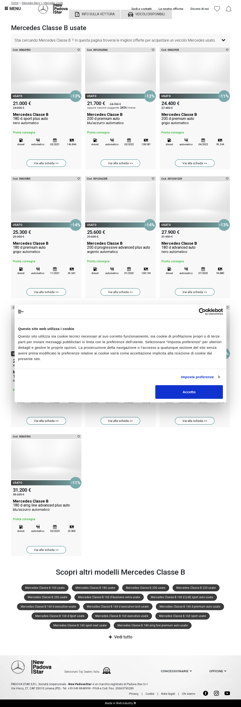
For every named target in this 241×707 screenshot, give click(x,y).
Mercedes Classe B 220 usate (196, 587)
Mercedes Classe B (46, 118)
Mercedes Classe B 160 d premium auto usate (190, 606)
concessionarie (175, 671)
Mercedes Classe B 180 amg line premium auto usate (152, 625)
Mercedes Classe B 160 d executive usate (48, 606)
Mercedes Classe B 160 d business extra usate (109, 597)
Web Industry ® (126, 703)
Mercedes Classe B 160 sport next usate (80, 625)
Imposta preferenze (197, 377)
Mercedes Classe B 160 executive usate (121, 616)
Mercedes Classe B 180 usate (95, 587)
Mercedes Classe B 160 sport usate (182, 616)
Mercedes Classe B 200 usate (145, 587)
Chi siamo (188, 693)
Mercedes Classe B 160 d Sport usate (59, 616)
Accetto (189, 392)
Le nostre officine (171, 9)
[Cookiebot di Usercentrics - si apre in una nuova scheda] (202, 311)
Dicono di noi (199, 9)
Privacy (134, 693)
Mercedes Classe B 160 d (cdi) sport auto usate (182, 597)
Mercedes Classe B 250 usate (47, 597)
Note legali (168, 693)
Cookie (149, 693)
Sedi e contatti (141, 9)
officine (216, 671)
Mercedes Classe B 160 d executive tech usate (118, 606)
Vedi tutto (120, 636)
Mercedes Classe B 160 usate (45, 587)
